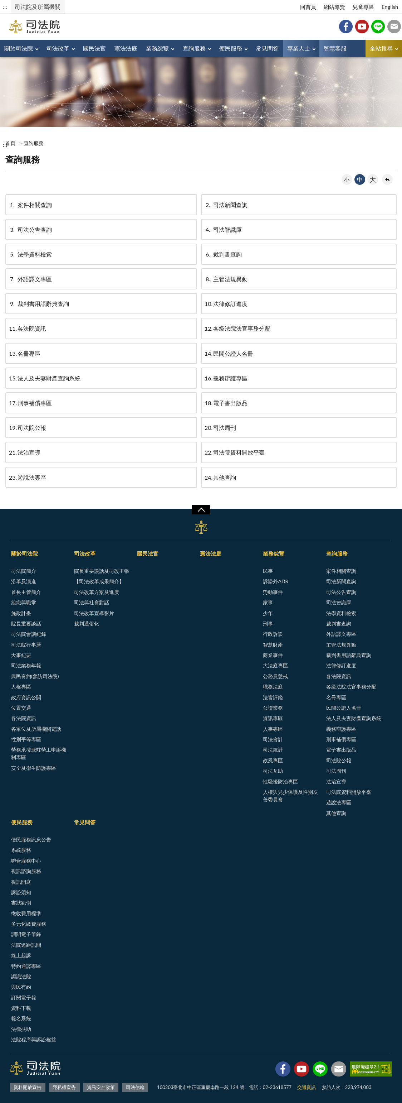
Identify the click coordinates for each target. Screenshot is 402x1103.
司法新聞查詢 (226, 205)
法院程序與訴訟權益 (33, 1039)
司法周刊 (220, 427)
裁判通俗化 (86, 623)
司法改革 (57, 48)
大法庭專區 (275, 665)
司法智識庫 (223, 229)
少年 (268, 613)
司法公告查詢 (30, 229)
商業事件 (273, 655)
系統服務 (21, 850)
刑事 (268, 623)
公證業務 (273, 708)
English (390, 7)
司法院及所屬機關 (37, 6)
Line (378, 26)
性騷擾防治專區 (280, 781)
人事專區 (273, 729)
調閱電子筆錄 (26, 934)
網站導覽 (334, 7)
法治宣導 (24, 452)
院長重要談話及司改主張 (101, 571)
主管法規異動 (226, 279)
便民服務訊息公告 (31, 839)
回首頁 (308, 7)
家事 (268, 602)
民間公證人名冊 (229, 353)
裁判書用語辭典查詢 (39, 303)
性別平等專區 (26, 739)
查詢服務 (194, 48)
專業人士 (298, 48)
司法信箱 (394, 26)
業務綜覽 (157, 48)
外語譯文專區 (30, 279)
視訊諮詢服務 (26, 871)
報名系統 (21, 1018)
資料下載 (21, 1008)
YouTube (362, 26)
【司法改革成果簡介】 (99, 581)
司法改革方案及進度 (96, 592)
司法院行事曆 (26, 645)
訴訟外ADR (275, 581)
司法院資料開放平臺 (235, 452)
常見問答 (267, 48)
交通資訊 (306, 1087)
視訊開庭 (21, 882)
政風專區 (273, 760)
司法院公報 (27, 427)
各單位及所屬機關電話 (36, 729)
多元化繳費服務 (28, 924)
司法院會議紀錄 (28, 634)
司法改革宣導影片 (94, 613)
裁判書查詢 (223, 254)
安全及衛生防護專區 (33, 768)
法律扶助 (21, 1029)
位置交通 (21, 708)
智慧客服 (335, 48)
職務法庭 (273, 687)
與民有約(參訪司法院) (35, 676)
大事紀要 (21, 655)
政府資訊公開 (26, 697)
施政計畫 (21, 613)
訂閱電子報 (23, 997)
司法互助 (273, 771)
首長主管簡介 (26, 592)
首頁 (10, 143)
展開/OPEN (201, 509)
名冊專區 (24, 353)
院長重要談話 (26, 623)
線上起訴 (21, 955)
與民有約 (21, 987)
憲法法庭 (125, 48)
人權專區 (21, 687)
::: (5, 6)
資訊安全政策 (101, 1087)
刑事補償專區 (30, 403)
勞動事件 (273, 592)
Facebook (346, 26)
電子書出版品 (226, 403)
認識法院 (21, 976)
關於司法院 (18, 48)
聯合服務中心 (26, 861)
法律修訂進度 (226, 303)
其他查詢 (220, 477)
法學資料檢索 (30, 254)
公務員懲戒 (275, 676)
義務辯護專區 (226, 378)
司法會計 (273, 739)
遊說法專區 (27, 477)
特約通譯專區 (26, 966)
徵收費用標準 (26, 913)
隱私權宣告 (64, 1087)
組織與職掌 (23, 602)
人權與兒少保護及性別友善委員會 (290, 795)
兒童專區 (363, 7)
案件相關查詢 (30, 205)
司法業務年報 (26, 665)
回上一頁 (387, 179)
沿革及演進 (23, 581)
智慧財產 (273, 645)
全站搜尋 (381, 48)
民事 (268, 571)
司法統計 (273, 750)
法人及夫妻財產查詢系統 (44, 378)
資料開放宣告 (27, 1087)
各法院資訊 (27, 328)
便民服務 (230, 48)
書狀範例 (21, 903)
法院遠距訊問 (26, 945)
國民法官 (94, 48)
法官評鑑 (273, 697)
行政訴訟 (273, 634)
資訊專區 (273, 718)
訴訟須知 (21, 892)
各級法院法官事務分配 (237, 328)
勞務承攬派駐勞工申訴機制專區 (38, 753)
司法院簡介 (23, 571)
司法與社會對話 (91, 602)
